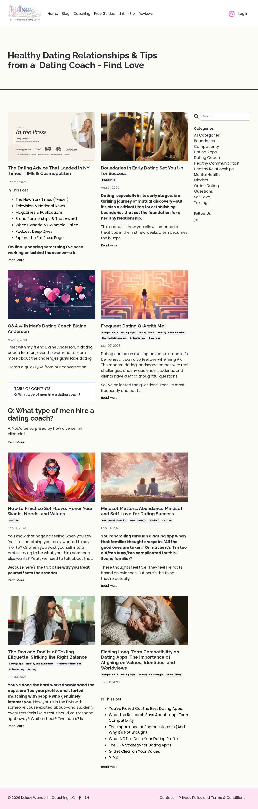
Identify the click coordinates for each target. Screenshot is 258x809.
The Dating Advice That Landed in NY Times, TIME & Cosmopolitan (50, 170)
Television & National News (40, 206)
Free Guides (104, 13)
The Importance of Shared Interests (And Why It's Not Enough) (147, 731)
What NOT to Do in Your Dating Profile (143, 740)
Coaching (81, 13)
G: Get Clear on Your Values (134, 753)
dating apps (128, 333)
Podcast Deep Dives (34, 232)
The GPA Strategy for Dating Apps (140, 747)
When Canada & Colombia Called (47, 225)
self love (13, 521)
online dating (137, 338)
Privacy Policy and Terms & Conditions (212, 799)
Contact (167, 799)
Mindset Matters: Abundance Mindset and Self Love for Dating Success (143, 512)
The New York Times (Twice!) (42, 200)
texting (32, 671)
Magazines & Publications (39, 212)
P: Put (114, 759)
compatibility (110, 333)
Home (53, 13)
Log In (243, 13)
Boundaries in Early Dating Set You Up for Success (143, 170)
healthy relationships (114, 338)
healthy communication (170, 333)
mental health (138, 521)
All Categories (207, 135)
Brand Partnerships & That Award (46, 219)
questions (154, 338)
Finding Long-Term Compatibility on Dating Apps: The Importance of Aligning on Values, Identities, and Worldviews (141, 661)
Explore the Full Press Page (40, 238)
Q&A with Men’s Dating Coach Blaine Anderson (48, 329)
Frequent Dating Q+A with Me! (134, 326)
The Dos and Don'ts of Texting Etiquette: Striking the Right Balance (49, 655)
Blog (65, 13)
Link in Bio (127, 13)
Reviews (146, 13)
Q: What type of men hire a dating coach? (47, 395)
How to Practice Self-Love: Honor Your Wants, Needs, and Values (51, 512)
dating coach (146, 333)
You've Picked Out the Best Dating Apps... (146, 710)
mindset (154, 521)
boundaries (108, 180)
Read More (16, 260)
